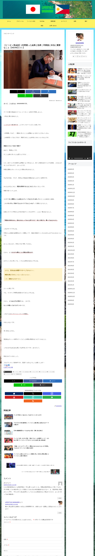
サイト (6, 522)
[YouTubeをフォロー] (33, 389)
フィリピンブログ (34, 367)
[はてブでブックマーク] (33, 91)
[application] (79, 153)
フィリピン (16, 367)
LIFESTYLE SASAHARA (12, 473)
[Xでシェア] (13, 91)
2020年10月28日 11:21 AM (11, 475)
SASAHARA (80, 43)
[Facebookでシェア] (23, 91)
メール (6, 516)
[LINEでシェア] (43, 91)
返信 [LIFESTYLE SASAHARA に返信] (59, 484)
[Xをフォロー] (26, 389)
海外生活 (19, 370)
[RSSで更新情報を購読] (43, 389)
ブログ (13, 370)
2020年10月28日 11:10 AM (10, 456)
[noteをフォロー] (36, 389)
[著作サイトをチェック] (22, 389)
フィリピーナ (7, 370)
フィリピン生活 (7, 367)
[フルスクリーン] (90, 158)
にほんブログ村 (8, 363)
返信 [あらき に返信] (59, 469)
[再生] (69, 158)
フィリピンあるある (24, 367)
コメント (7, 493)
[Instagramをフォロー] (29, 389)
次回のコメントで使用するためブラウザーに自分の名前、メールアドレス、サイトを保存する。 (33, 527)
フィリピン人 (42, 367)
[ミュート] (88, 158)
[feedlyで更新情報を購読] (39, 389)
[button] (52, 91)
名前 (6, 510)
